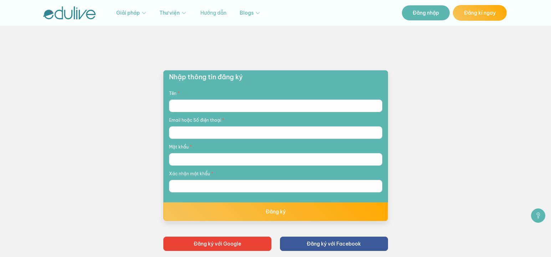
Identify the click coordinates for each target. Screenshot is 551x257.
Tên (174, 93)
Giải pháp (131, 13)
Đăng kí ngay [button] (480, 13)
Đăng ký (276, 211)
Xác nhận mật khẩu (191, 173)
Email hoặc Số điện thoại (196, 120)
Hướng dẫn (213, 13)
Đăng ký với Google (217, 244)
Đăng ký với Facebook (334, 244)
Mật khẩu (180, 147)
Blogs (250, 13)
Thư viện (173, 13)
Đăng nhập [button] (426, 13)
